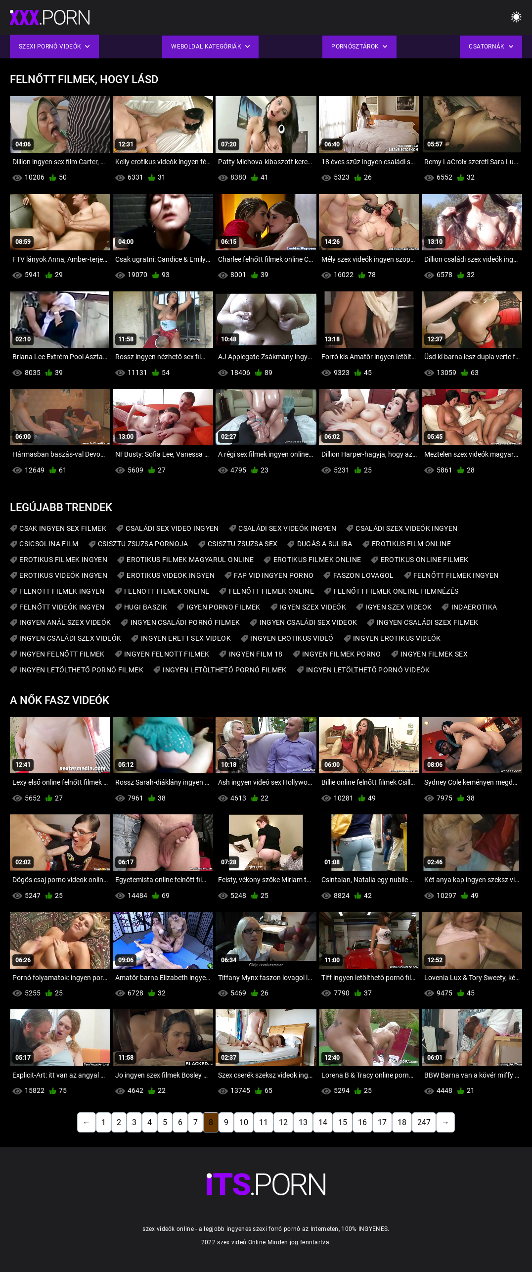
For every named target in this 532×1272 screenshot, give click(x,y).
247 (424, 1122)
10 (243, 1122)
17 (382, 1122)
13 (303, 1122)
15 (342, 1122)
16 (362, 1122)
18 (402, 1122)
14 (322, 1122)
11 (263, 1122)
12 (283, 1122)
